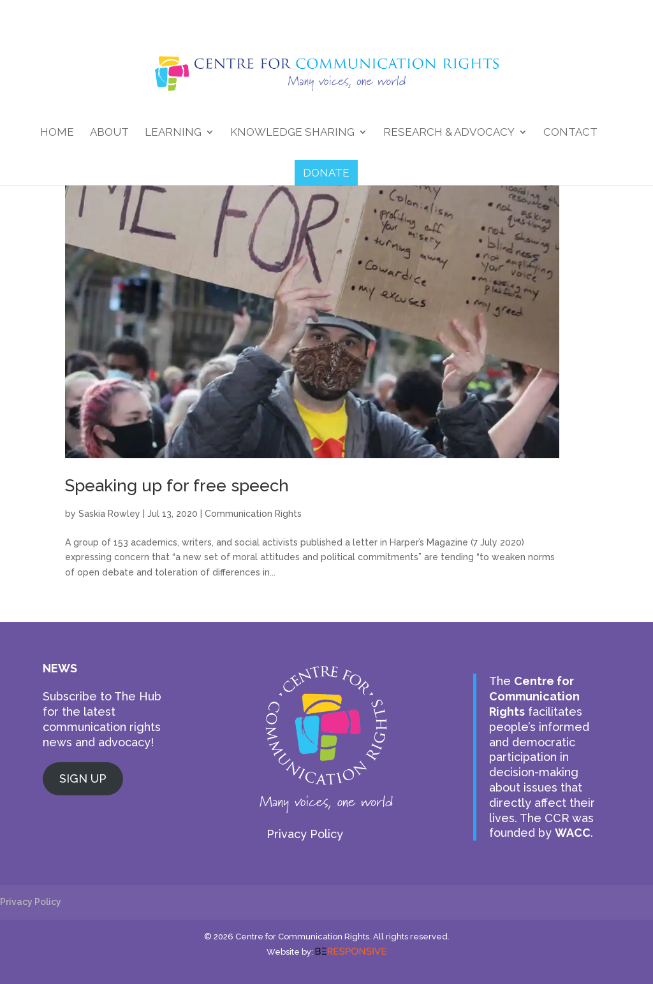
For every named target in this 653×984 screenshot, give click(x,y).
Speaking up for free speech (177, 485)
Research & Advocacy (449, 132)
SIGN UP (82, 778)
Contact (570, 132)
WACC (573, 832)
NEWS (60, 668)
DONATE (326, 172)
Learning (173, 132)
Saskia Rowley (109, 514)
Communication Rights (253, 514)
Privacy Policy (305, 834)
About (109, 132)
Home (57, 132)
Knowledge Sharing (292, 132)
